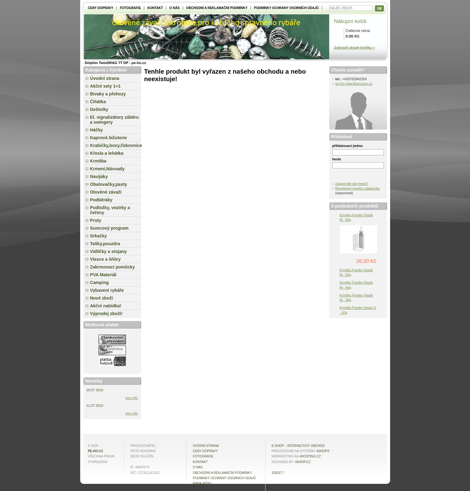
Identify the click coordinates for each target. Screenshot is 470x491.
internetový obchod (306, 445)
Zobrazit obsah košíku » (354, 47)
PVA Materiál (103, 274)
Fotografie (130, 8)
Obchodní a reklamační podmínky (216, 8)
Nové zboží (101, 298)
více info (131, 398)
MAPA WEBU (202, 483)
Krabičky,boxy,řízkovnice (115, 145)
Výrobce (118, 69)
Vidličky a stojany (108, 251)
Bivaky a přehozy (108, 93)
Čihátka (98, 101)
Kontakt (155, 8)
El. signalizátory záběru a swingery (114, 120)
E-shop (278, 445)
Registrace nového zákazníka (357, 188)
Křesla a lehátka (107, 153)
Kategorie (95, 69)
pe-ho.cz (95, 451)
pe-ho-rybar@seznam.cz (353, 83)
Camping (99, 282)
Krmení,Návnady (107, 168)
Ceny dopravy (100, 8)
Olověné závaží (106, 192)
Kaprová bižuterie (108, 137)
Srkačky (98, 235)
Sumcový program (109, 228)
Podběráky (101, 199)
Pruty (95, 220)
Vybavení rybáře (107, 290)
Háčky (96, 129)
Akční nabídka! (105, 305)
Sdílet (277, 473)
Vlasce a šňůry (105, 259)
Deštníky (99, 109)
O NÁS (174, 8)
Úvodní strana (104, 78)
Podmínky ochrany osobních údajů (286, 8)
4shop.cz (303, 462)
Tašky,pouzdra (105, 243)
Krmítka (98, 160)
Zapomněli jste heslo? (351, 184)
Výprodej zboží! (106, 313)
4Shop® (322, 451)
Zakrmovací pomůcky (112, 266)
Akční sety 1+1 (105, 86)
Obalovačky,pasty (108, 184)
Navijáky (99, 176)
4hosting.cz (310, 456)
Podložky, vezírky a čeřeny (110, 210)
